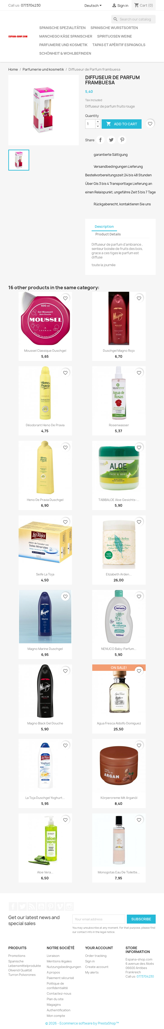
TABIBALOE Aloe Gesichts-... (118, 500)
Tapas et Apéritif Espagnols (118, 44)
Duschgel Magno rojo (119, 351)
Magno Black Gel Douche (45, 723)
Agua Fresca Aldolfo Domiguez (119, 723)
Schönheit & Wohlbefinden (65, 53)
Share (100, 140)
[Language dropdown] (94, 5)
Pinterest (122, 140)
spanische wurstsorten (114, 27)
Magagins (54, 1005)
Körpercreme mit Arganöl (119, 798)
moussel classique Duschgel (45, 351)
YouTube (41, 906)
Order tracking (96, 956)
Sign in (90, 961)
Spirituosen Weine (114, 36)
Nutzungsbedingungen (64, 967)
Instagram (69, 906)
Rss (32, 906)
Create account (96, 967)
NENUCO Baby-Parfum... (118, 649)
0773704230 (31, 5)
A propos (53, 972)
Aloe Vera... (45, 872)
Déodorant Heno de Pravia (45, 425)
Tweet (111, 140)
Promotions (16, 956)
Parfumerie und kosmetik (63, 44)
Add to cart (121, 124)
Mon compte (56, 1016)
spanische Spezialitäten (62, 27)
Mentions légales (59, 961)
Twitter (22, 906)
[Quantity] (90, 124)
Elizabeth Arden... (119, 574)
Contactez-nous (59, 993)
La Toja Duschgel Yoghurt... (45, 798)
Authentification (58, 1010)
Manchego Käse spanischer (65, 36)
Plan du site (55, 999)
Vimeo (60, 906)
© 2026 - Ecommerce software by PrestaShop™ (82, 1023)
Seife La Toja (45, 574)
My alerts (92, 972)
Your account (99, 948)
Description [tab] (104, 226)
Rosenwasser (119, 425)
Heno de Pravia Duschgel (45, 500)
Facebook (13, 906)
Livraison (53, 956)
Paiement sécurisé (60, 978)
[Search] (133, 19)
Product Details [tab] (108, 234)
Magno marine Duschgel (45, 649)
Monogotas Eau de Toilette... (119, 872)
